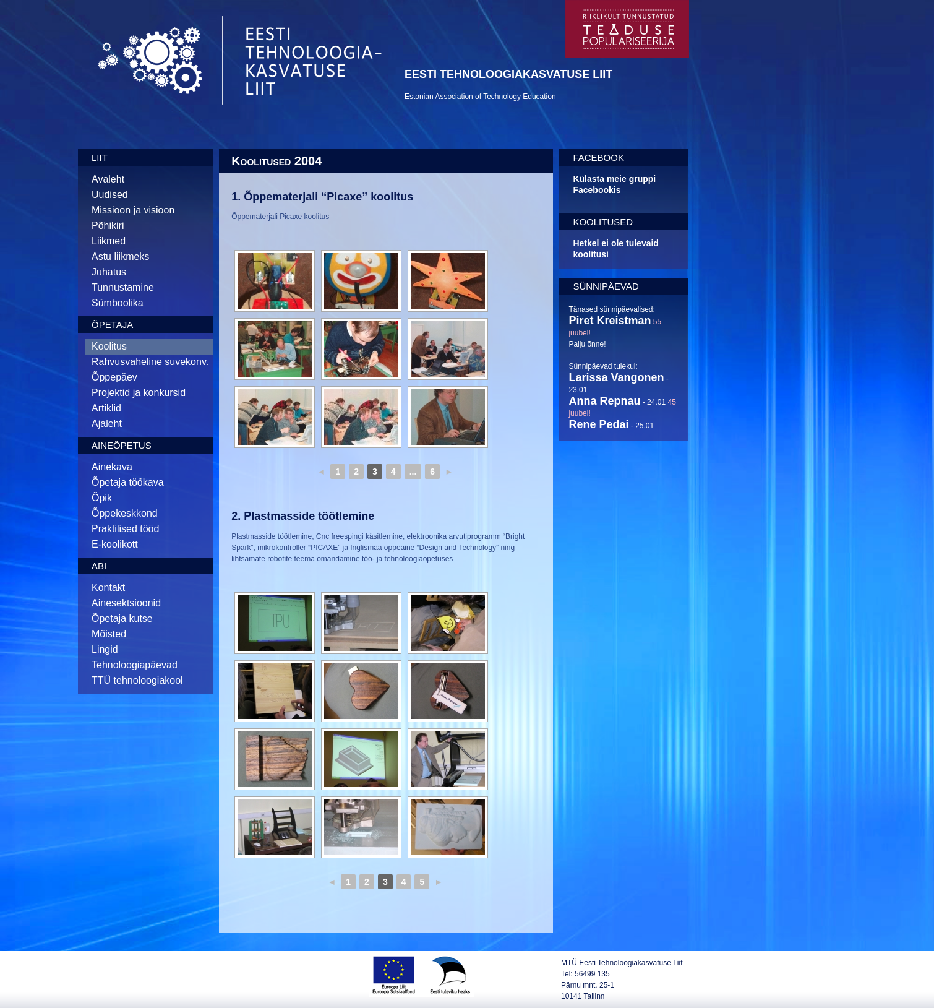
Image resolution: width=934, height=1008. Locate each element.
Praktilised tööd (125, 528)
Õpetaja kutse (122, 618)
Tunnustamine (123, 287)
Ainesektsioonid (126, 603)
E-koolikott (115, 544)
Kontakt (108, 587)
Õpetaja (112, 324)
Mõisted (109, 634)
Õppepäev (114, 377)
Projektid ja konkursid (139, 392)
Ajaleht (107, 423)
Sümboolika (118, 303)
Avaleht (108, 179)
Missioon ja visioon (133, 210)
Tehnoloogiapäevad (135, 665)
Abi (99, 566)
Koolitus (109, 346)
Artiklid (106, 408)
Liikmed (109, 241)
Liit (100, 157)
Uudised (110, 194)
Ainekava (112, 467)
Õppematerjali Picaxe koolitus (280, 216)
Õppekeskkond (125, 513)
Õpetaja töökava (128, 482)
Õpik (102, 498)
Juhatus (109, 272)
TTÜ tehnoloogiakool (137, 680)
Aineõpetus (122, 445)
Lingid (105, 649)
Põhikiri (108, 225)
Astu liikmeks (120, 256)
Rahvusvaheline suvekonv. (150, 361)
